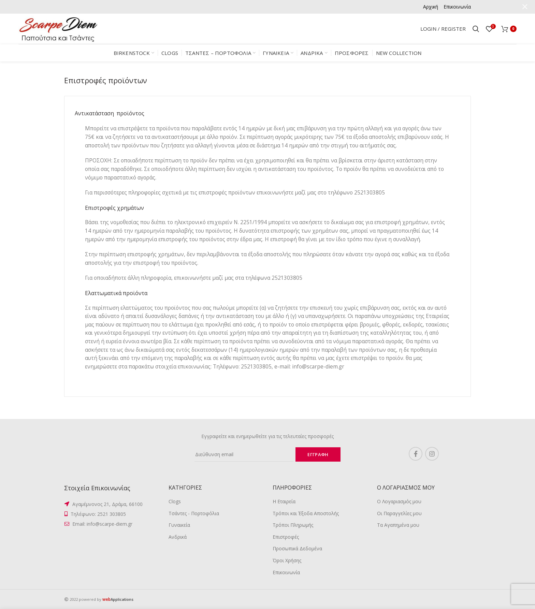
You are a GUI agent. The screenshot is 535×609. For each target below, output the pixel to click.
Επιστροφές (286, 537)
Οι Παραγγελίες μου (399, 513)
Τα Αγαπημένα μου (398, 525)
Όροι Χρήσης (287, 560)
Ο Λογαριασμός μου (399, 501)
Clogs (175, 501)
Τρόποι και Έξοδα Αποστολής (306, 513)
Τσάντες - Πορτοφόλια (194, 513)
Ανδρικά (178, 537)
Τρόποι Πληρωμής (293, 525)
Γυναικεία (179, 525)
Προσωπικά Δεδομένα (297, 548)
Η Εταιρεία (284, 501)
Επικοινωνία (286, 572)
